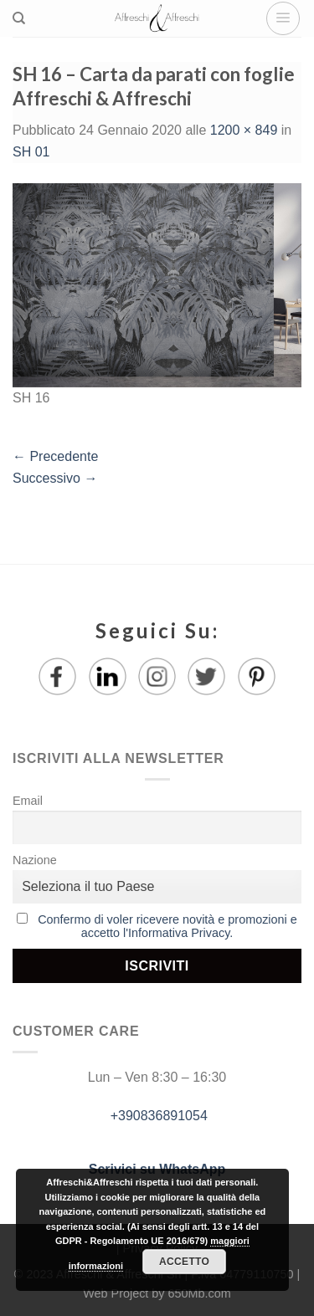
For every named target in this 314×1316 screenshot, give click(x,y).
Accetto (184, 1261)
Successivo (55, 478)
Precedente (55, 456)
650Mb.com (199, 1293)
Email (28, 800)
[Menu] (283, 18)
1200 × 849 (244, 130)
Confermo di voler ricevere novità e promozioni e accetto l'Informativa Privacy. (167, 926)
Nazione (35, 860)
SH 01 (31, 152)
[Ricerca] (19, 18)
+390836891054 (157, 1116)
